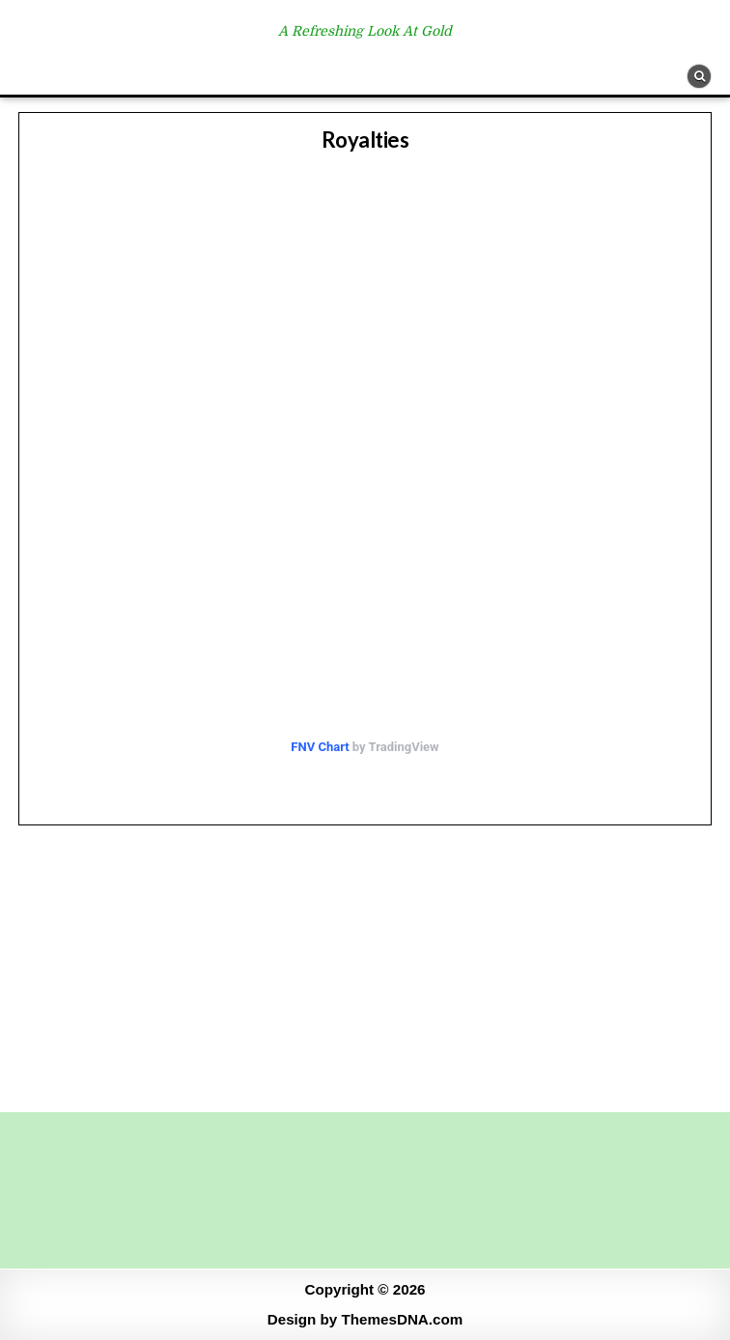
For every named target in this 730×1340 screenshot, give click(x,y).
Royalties (365, 139)
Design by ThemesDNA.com (365, 1319)
